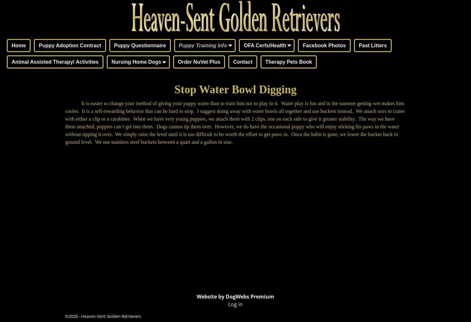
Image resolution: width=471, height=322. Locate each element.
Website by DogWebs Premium (235, 296)
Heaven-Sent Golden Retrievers (111, 316)
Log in (235, 304)
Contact (242, 62)
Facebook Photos (324, 45)
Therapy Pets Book (288, 62)
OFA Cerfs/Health (269, 46)
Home (19, 45)
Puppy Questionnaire (140, 45)
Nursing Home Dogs (140, 62)
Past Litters (373, 45)
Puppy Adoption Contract (70, 45)
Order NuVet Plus (199, 62)
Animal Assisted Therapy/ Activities (55, 62)
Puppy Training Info (207, 46)
